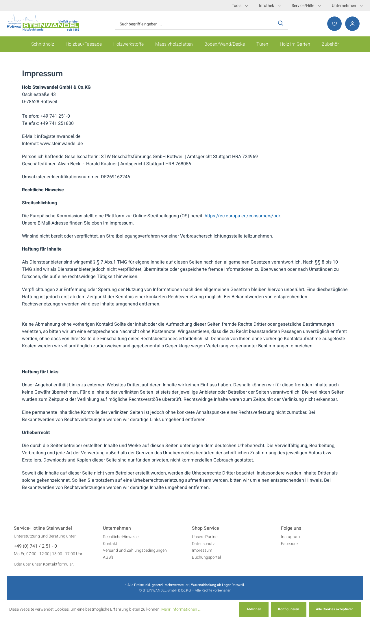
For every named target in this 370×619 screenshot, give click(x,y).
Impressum (202, 550)
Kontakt (110, 544)
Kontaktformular (58, 564)
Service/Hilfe (306, 6)
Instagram (290, 537)
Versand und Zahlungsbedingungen (135, 550)
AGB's (108, 557)
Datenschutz (203, 544)
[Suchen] (280, 23)
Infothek (270, 6)
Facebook (290, 544)
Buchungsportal (206, 557)
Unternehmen (347, 6)
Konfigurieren (288, 609)
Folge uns (291, 528)
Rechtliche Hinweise (120, 537)
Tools (240, 6)
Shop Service (205, 528)
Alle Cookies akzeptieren (335, 609)
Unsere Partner (205, 537)
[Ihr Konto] (351, 23)
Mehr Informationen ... (181, 609)
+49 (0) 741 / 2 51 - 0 (35, 546)
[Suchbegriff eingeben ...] (194, 23)
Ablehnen (254, 609)
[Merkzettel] (333, 23)
